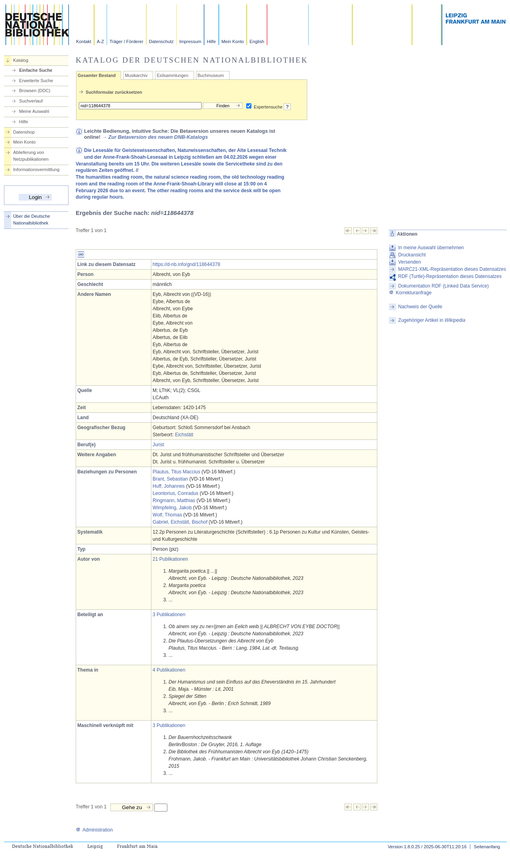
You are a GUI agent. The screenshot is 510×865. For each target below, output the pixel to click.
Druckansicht (412, 255)
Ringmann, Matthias (174, 500)
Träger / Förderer (126, 41)
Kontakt (83, 41)
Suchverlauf (31, 101)
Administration (94, 830)
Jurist (158, 444)
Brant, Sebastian (170, 479)
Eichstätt (184, 434)
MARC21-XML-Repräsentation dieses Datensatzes (452, 269)
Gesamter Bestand (97, 75)
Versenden (409, 262)
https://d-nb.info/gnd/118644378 (186, 264)
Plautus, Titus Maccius (176, 472)
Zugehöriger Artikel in (431, 320)
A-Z (100, 41)
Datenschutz (161, 41)
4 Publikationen (169, 670)
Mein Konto (233, 41)
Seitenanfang (487, 846)
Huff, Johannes (169, 486)
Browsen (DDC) (34, 90)
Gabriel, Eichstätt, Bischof (180, 522)
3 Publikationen (169, 614)
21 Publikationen (170, 559)
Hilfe (211, 41)
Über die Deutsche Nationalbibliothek (31, 219)
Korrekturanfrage (410, 293)
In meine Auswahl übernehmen (431, 247)
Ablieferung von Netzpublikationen (31, 156)
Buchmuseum (211, 75)
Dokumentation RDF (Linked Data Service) (443, 286)
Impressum (190, 41)
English (256, 41)
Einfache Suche (35, 70)
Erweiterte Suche (36, 80)
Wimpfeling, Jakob (172, 507)
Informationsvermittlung (36, 169)
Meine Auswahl (34, 111)
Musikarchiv (136, 75)
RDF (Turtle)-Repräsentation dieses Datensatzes (450, 276)
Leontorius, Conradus (175, 493)
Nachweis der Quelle (420, 306)
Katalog (20, 60)
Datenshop (24, 132)
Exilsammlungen (172, 75)
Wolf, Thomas (167, 515)
